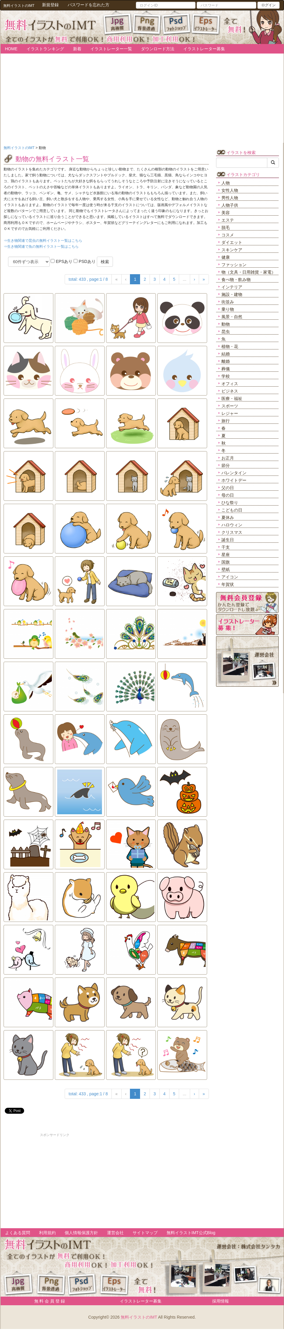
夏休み (227, 517)
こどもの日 (231, 510)
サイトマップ (145, 1232)
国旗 (225, 562)
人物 (225, 183)
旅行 (225, 420)
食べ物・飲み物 (236, 279)
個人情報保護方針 (81, 1232)
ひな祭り (229, 502)
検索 (105, 261)
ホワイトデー (233, 480)
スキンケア (231, 249)
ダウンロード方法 (157, 48)
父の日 (227, 487)
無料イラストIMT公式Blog (191, 1232)
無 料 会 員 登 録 (47, 1301)
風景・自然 (231, 316)
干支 (225, 547)
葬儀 (225, 368)
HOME (11, 48)
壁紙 (225, 569)
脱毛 (225, 227)
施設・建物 (231, 294)
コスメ (227, 235)
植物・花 (229, 346)
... (184, 279)
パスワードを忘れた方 (88, 4)
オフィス (229, 383)
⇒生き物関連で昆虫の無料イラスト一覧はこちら (43, 241)
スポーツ (229, 406)
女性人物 (229, 190)
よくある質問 (17, 1232)
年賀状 (227, 584)
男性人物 (229, 197)
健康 (225, 257)
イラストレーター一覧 (111, 48)
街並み (227, 301)
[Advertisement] (55, 1179)
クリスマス (231, 532)
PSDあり (85, 261)
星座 (225, 554)
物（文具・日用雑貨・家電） (248, 272)
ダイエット (231, 242)
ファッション (233, 264)
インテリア (231, 287)
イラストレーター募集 (204, 48)
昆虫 (225, 331)
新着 (77, 48)
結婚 (225, 354)
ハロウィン (231, 525)
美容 (225, 212)
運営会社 (115, 1232)
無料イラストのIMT (139, 1317)
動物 (225, 324)
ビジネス (229, 391)
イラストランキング (45, 48)
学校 (225, 376)
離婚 (225, 361)
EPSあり (61, 261)
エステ (227, 220)
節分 (225, 465)
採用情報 (220, 1301)
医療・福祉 (231, 398)
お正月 (227, 458)
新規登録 (50, 4)
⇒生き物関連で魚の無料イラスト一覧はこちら (41, 246)
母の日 (227, 495)
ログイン (268, 5)
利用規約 (47, 1232)
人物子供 (229, 205)
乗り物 (227, 309)
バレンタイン (233, 472)
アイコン (229, 577)
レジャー (229, 413)
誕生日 (227, 539)
